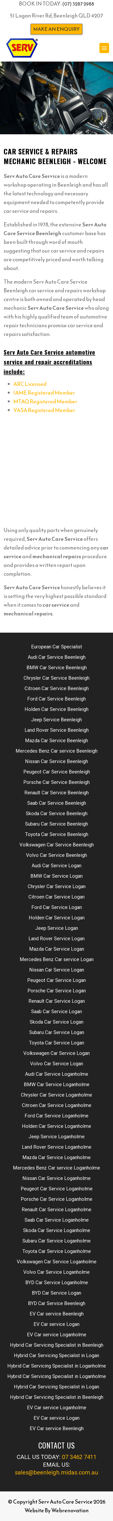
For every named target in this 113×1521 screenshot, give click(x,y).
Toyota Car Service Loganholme (56, 1251)
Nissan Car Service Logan (56, 970)
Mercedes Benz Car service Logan (57, 959)
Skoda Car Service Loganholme (56, 1230)
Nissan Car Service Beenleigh (56, 761)
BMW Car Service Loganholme (56, 1084)
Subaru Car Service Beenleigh (56, 824)
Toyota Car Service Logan (56, 1043)
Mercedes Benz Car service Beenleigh (56, 751)
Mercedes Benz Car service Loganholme (56, 1168)
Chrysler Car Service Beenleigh (56, 678)
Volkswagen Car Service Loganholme (56, 1262)
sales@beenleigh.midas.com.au (56, 1472)
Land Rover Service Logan (56, 938)
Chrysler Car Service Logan (57, 886)
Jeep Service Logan (56, 928)
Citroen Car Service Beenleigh (57, 688)
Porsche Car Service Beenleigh (56, 782)
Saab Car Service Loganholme (57, 1220)
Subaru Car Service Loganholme (56, 1241)
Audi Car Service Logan (56, 865)
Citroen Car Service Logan (56, 897)
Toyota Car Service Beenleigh (56, 834)
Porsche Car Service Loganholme (56, 1199)
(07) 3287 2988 (78, 4)
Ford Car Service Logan (56, 907)
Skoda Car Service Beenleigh (56, 813)
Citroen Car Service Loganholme (56, 1105)
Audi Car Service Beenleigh (57, 657)
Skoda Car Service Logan (56, 1022)
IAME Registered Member (44, 393)
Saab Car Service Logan (56, 1011)
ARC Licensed (29, 384)
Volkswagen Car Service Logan (56, 1053)
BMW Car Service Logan (56, 876)
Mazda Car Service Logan (56, 949)
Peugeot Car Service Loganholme (57, 1189)
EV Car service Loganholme (56, 1335)
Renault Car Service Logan (56, 1001)
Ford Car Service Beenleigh (56, 699)
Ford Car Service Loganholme (56, 1116)
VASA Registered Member (44, 410)
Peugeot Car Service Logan (56, 980)
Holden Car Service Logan (57, 918)
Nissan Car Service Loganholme (56, 1178)
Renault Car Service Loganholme (56, 1209)
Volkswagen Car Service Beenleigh (56, 845)
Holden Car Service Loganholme (56, 1126)
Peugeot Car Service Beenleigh (56, 772)
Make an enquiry (56, 29)
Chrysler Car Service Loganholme (56, 1095)
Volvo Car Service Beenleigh (56, 855)
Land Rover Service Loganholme (56, 1147)
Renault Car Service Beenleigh (56, 793)
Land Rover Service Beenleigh (57, 730)
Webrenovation (70, 1510)
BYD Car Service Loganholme (56, 1282)
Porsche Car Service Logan (56, 991)
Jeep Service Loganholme (56, 1136)
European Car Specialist (56, 647)
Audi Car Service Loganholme (56, 1074)
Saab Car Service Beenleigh (56, 803)
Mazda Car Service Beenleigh (56, 740)
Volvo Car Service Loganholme (56, 1272)
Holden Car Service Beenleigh (56, 709)
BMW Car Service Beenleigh (56, 667)
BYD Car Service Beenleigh (56, 1303)
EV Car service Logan (56, 1324)
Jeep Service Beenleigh (56, 720)
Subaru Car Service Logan (56, 1032)
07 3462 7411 (79, 1457)
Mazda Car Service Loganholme (56, 1157)
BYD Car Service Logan (56, 1293)
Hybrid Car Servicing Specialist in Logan (56, 1355)
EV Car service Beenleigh (57, 1314)
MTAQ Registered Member (45, 402)
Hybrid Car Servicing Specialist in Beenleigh (56, 1345)
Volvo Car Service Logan (56, 1064)
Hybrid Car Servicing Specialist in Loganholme (56, 1366)
